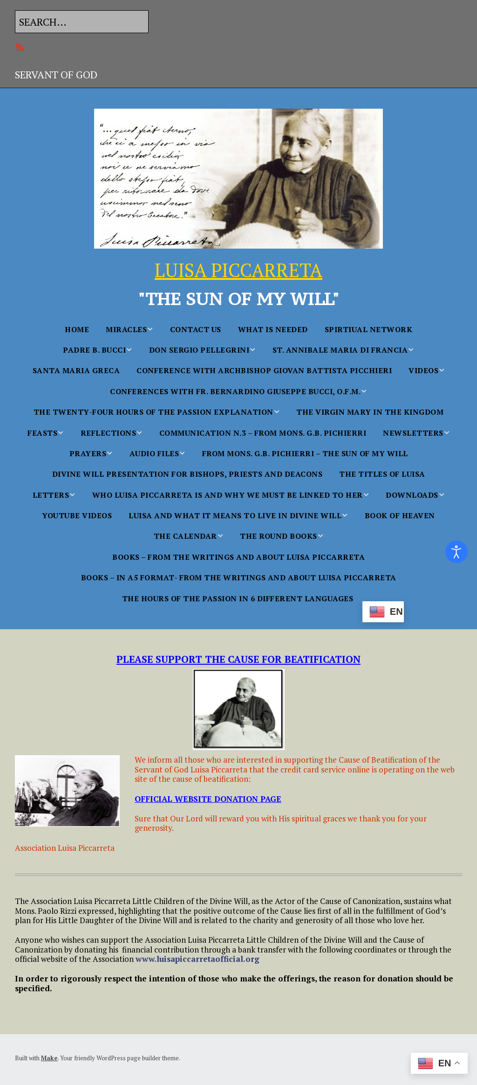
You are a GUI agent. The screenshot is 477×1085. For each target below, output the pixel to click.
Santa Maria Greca (76, 370)
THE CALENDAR (185, 536)
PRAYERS (88, 453)
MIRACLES (126, 329)
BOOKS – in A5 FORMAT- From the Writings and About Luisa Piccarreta (238, 577)
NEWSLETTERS (413, 433)
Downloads (412, 495)
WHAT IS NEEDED (273, 329)
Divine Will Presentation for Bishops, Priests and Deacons (187, 474)
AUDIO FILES (154, 453)
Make (49, 1058)
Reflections (108, 433)
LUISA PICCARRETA (238, 269)
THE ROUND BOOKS (278, 536)
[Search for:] (82, 21)
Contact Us (195, 329)
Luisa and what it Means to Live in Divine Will (235, 515)
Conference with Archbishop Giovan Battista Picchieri (264, 370)
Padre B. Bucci (94, 350)
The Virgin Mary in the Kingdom (369, 412)
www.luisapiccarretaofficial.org (197, 958)
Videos (423, 370)
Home (77, 329)
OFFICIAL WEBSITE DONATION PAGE (208, 798)
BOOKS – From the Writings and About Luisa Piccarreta (238, 557)
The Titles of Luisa (382, 474)
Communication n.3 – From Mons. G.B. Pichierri (263, 433)
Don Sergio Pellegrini (199, 350)
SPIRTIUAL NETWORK (369, 329)
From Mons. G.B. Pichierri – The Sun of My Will (305, 453)
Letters (51, 495)
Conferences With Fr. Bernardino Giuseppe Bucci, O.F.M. (235, 391)
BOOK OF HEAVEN (400, 515)
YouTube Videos (77, 515)
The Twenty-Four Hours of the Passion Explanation (153, 412)
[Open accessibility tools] (456, 552)
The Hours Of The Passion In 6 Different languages (238, 598)
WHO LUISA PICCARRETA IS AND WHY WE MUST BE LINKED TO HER (227, 495)
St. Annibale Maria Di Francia (340, 350)
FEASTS (42, 433)
